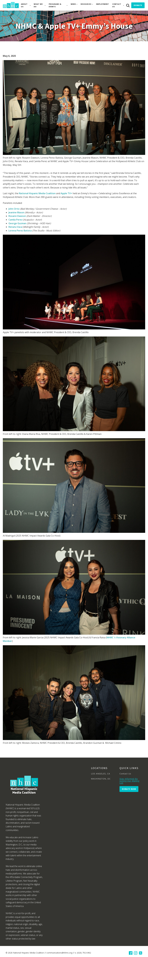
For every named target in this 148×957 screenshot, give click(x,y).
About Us (24, 5)
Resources (86, 4)
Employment (102, 4)
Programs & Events (55, 5)
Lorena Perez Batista (20, 230)
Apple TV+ (66, 193)
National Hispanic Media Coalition (37, 193)
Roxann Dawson (17, 216)
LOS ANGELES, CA (100, 774)
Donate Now (129, 789)
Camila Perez (16, 219)
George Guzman (17, 223)
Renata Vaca (15, 226)
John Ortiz (14, 208)
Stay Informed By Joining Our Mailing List (129, 781)
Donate (138, 5)
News (73, 4)
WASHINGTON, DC (101, 779)
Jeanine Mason (16, 212)
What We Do (38, 5)
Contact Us (116, 5)
